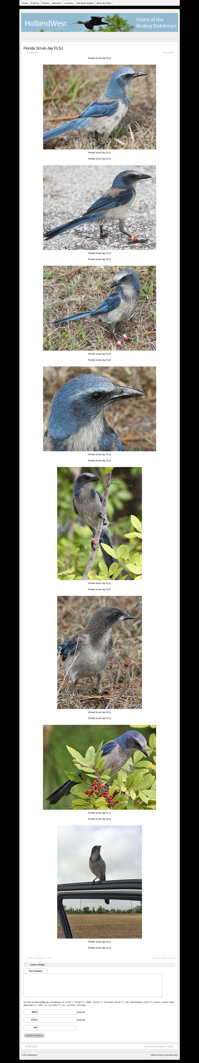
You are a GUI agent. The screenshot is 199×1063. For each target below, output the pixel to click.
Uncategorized (32, 53)
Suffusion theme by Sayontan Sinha (164, 1055)
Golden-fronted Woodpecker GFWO (160, 1046)
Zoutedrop (39, 958)
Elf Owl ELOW (30, 1046)
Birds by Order (104, 3)
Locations (69, 3)
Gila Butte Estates (85, 3)
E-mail (34, 1020)
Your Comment (35, 971)
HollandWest (32, 1055)
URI (35, 1028)
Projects (35, 3)
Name (34, 1012)
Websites (56, 3)
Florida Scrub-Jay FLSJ (43, 48)
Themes (45, 3)
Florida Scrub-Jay (168, 958)
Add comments (168, 53)
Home (25, 3)
